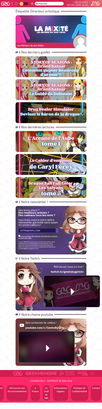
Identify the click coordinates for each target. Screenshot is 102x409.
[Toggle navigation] (16, 3)
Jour (21, 3)
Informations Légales (60, 390)
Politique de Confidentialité (79, 390)
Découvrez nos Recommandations (17, 390)
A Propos (35, 390)
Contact (96, 388)
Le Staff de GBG (46, 393)
